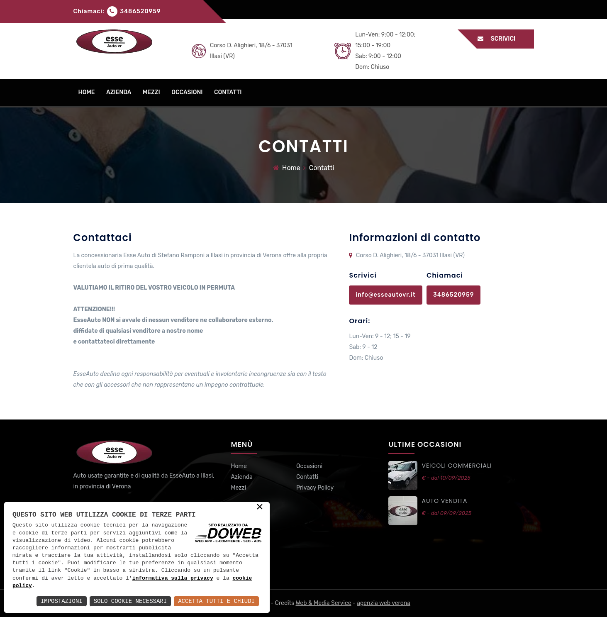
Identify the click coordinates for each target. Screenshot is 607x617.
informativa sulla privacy (172, 578)
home (86, 92)
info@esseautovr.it (385, 294)
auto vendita (444, 501)
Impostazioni (62, 601)
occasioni (186, 92)
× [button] (259, 507)
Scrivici (501, 38)
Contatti (307, 476)
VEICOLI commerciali (457, 465)
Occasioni (309, 466)
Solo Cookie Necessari (130, 601)
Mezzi (238, 487)
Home (291, 168)
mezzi (151, 92)
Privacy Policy (315, 487)
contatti (227, 92)
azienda (119, 92)
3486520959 (140, 11)
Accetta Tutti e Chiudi (216, 601)
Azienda (241, 476)
